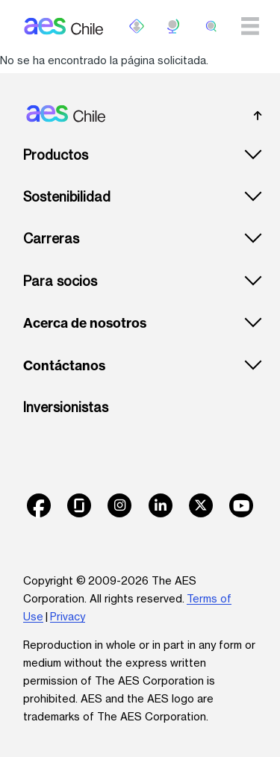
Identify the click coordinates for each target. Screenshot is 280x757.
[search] (211, 26)
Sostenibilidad (67, 197)
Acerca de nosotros (84, 323)
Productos (55, 155)
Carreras (51, 238)
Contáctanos (64, 366)
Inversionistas (65, 407)
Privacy (67, 616)
